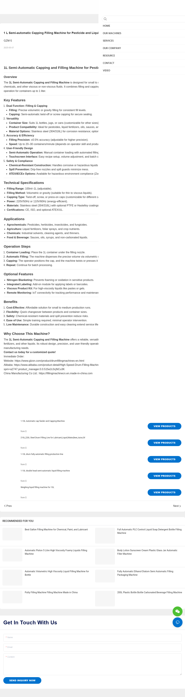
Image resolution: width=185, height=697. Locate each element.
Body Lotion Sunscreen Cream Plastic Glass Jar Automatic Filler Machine (147, 548)
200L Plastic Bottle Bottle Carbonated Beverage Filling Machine (149, 583)
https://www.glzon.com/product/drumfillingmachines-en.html (49, 360)
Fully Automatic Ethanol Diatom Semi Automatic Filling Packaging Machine (145, 568)
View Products (164, 426)
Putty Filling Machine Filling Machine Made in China (51, 583)
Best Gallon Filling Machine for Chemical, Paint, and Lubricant (56, 529)
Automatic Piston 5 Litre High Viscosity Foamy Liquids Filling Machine (56, 548)
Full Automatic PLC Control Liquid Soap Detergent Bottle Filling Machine (149, 531)
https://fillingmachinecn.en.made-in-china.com (66, 373)
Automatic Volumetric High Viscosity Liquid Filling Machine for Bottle (57, 568)
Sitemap (70, 691)
